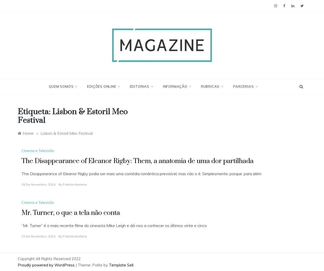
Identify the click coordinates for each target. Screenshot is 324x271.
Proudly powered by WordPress (47, 265)
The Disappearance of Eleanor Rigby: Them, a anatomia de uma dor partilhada (138, 161)
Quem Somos (63, 86)
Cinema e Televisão (38, 150)
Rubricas (212, 86)
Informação (177, 86)
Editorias (141, 86)
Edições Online (103, 86)
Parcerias (245, 86)
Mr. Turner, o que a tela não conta (71, 213)
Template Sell (121, 265)
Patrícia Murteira (75, 184)
